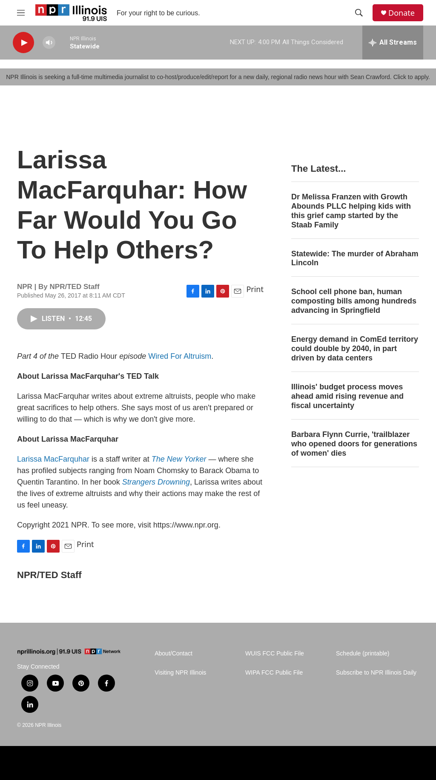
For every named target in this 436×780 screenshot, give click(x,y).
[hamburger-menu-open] (21, 12)
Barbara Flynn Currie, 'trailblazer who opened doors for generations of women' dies (354, 443)
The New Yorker (179, 459)
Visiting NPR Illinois (180, 672)
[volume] (49, 42)
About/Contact (173, 653)
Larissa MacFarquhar (53, 459)
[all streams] (392, 43)
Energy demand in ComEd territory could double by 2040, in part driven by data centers (354, 348)
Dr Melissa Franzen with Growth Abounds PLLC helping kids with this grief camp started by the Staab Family (351, 211)
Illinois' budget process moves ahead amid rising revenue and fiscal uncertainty (347, 396)
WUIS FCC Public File (274, 653)
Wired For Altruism (179, 356)
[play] (23, 43)
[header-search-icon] (359, 13)
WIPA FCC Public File (274, 672)
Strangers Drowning (156, 482)
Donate (401, 13)
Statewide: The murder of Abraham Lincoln (354, 258)
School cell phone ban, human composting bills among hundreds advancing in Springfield (353, 301)
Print (255, 289)
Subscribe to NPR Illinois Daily (376, 672)
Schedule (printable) (362, 653)
